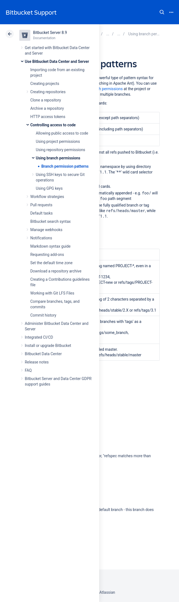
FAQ (28, 370)
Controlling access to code (53, 125)
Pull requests (41, 205)
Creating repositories (48, 92)
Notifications (41, 238)
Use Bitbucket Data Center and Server (57, 61)
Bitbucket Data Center (43, 354)
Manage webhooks (46, 230)
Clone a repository (45, 100)
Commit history (43, 315)
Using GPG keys (49, 188)
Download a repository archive (56, 271)
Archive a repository (47, 108)
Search (162, 12)
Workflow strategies (47, 196)
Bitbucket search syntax (50, 221)
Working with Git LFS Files (52, 293)
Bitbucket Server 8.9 (50, 32)
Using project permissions (58, 141)
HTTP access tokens (47, 116)
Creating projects (44, 83)
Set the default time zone (51, 263)
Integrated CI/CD (39, 337)
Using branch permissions (58, 158)
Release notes (37, 362)
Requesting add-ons (47, 254)
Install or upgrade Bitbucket (48, 345)
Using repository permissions (60, 150)
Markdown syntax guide (50, 246)
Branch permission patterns (65, 166)
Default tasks (41, 213)
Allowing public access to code (62, 133)
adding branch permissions (100, 89)
